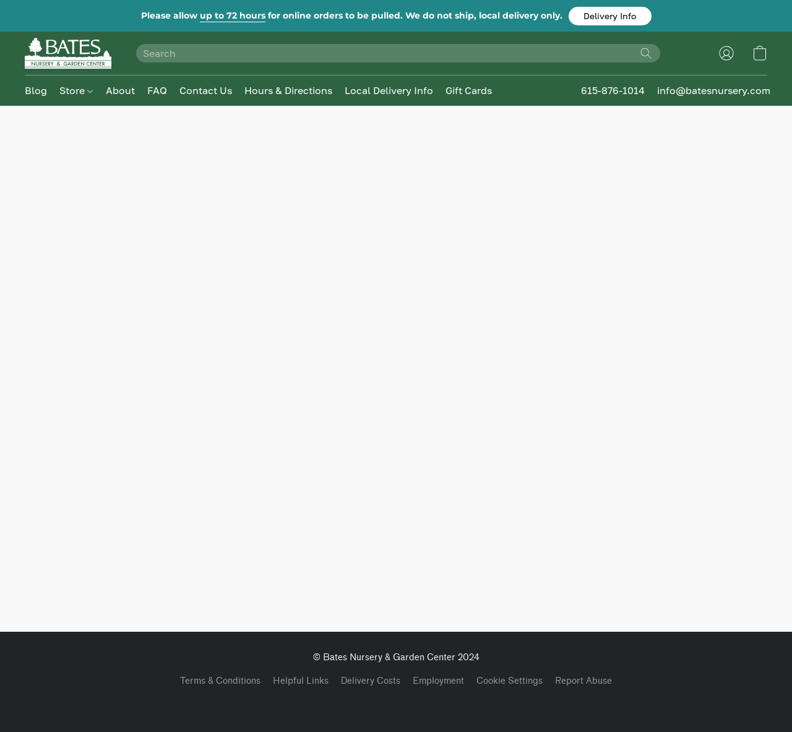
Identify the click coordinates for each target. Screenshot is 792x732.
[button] (610, 16)
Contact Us (205, 90)
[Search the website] (646, 53)
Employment (438, 681)
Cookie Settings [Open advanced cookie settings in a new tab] (509, 681)
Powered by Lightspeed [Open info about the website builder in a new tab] (396, 705)
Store (76, 90)
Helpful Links (301, 681)
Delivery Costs (370, 681)
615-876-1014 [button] (613, 90)
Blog (36, 90)
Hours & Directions (288, 90)
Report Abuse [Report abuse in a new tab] (583, 681)
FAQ (157, 90)
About (120, 90)
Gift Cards (469, 90)
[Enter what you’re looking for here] (398, 53)
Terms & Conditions (220, 681)
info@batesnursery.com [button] (713, 90)
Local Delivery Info (389, 90)
